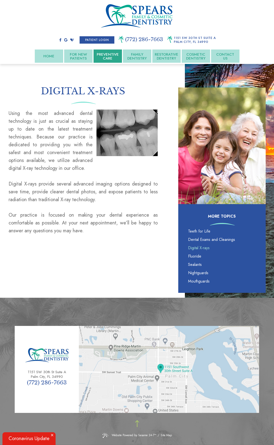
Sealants (195, 264)
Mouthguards (199, 281)
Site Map (166, 435)
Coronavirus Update (29, 438)
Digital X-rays (199, 248)
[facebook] (60, 39)
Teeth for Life (199, 231)
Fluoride (194, 256)
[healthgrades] (72, 39)
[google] (65, 39)
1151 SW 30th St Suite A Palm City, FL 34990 (195, 40)
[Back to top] (137, 424)
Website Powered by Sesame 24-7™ (129, 435)
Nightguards (198, 273)
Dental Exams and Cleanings (211, 239)
